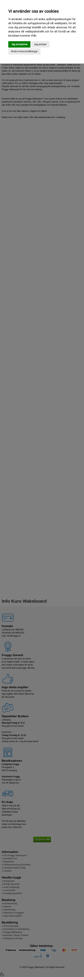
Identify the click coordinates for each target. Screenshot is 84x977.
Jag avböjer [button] (40, 44)
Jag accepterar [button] (19, 44)
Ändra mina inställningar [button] (24, 51)
